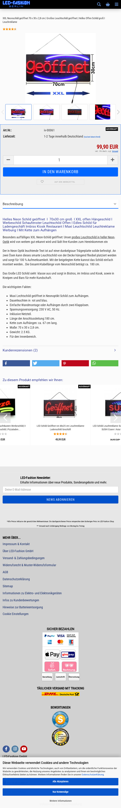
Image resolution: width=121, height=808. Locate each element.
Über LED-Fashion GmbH (18, 551)
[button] (16, 363)
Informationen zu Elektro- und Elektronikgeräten (32, 593)
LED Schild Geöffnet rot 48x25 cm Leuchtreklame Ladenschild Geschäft (60, 427)
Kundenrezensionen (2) (20, 350)
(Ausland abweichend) (92, 137)
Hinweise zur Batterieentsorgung (23, 607)
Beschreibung (13, 204)
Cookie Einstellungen (16, 614)
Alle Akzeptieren (60, 781)
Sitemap (8, 586)
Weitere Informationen (61, 800)
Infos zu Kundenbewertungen (21, 600)
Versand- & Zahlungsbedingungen (24, 558)
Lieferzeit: (9, 136)
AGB (5, 572)
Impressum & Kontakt (16, 544)
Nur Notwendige (60, 791)
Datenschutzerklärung (93, 774)
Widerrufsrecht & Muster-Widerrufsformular (29, 565)
